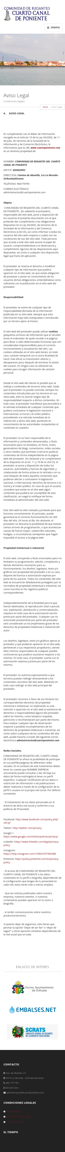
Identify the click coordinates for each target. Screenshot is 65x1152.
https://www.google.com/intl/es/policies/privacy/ (30, 836)
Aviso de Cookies (16, 1121)
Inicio (45, 106)
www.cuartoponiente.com (45, 147)
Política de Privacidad (18, 1116)
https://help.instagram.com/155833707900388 (29, 853)
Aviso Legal (13, 1111)
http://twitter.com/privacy (27, 828)
